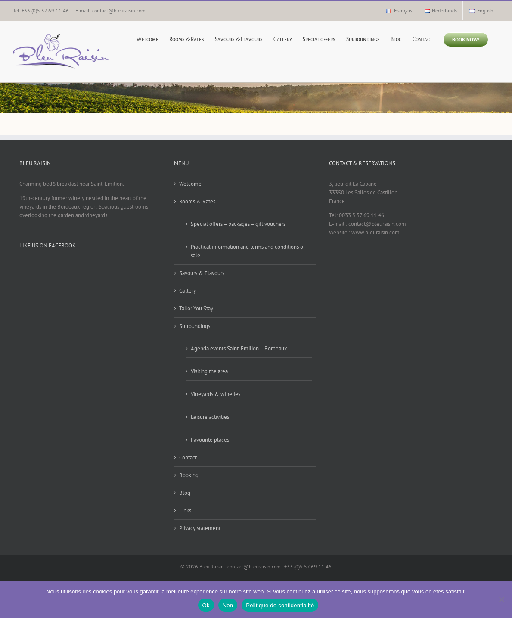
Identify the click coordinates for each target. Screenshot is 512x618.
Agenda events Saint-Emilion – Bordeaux (239, 348)
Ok (206, 605)
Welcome (190, 183)
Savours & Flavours (201, 273)
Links (185, 510)
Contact (188, 457)
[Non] (501, 599)
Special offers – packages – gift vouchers (238, 224)
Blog (184, 492)
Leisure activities (210, 417)
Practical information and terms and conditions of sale (248, 251)
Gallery (187, 290)
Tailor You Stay (196, 308)
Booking (189, 475)
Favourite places (210, 439)
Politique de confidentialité (280, 605)
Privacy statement (199, 528)
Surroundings (194, 326)
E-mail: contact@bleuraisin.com (110, 10)
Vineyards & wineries (215, 394)
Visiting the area (209, 371)
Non (228, 605)
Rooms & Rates (197, 201)
